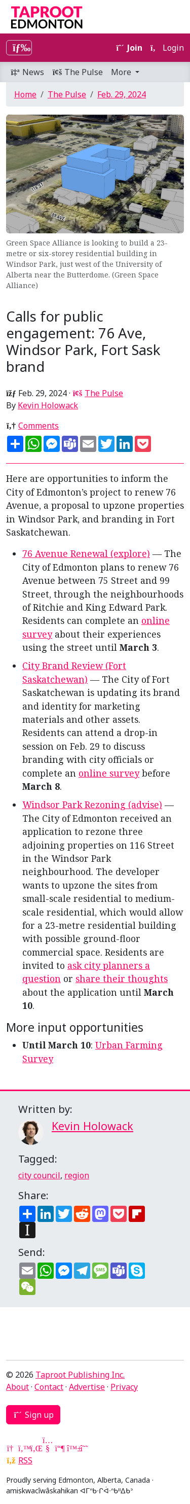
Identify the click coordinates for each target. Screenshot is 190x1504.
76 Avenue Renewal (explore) (86, 553)
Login (167, 47)
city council (39, 1175)
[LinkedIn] (35, 1448)
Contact (48, 1386)
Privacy (124, 1386)
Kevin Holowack (48, 405)
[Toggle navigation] (19, 47)
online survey (109, 773)
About (17, 1386)
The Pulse (77, 72)
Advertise (87, 1386)
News (27, 72)
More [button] (122, 72)
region (76, 1175)
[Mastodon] (60, 1448)
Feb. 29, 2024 (121, 94)
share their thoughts (121, 978)
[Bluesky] (72, 1448)
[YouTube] (48, 1448)
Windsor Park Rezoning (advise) (92, 804)
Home (25, 94)
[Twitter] (23, 1448)
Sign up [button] (33, 1414)
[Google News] (11, 1448)
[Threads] (84, 1448)
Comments (38, 425)
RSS (25, 1460)
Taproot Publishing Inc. (80, 1374)
